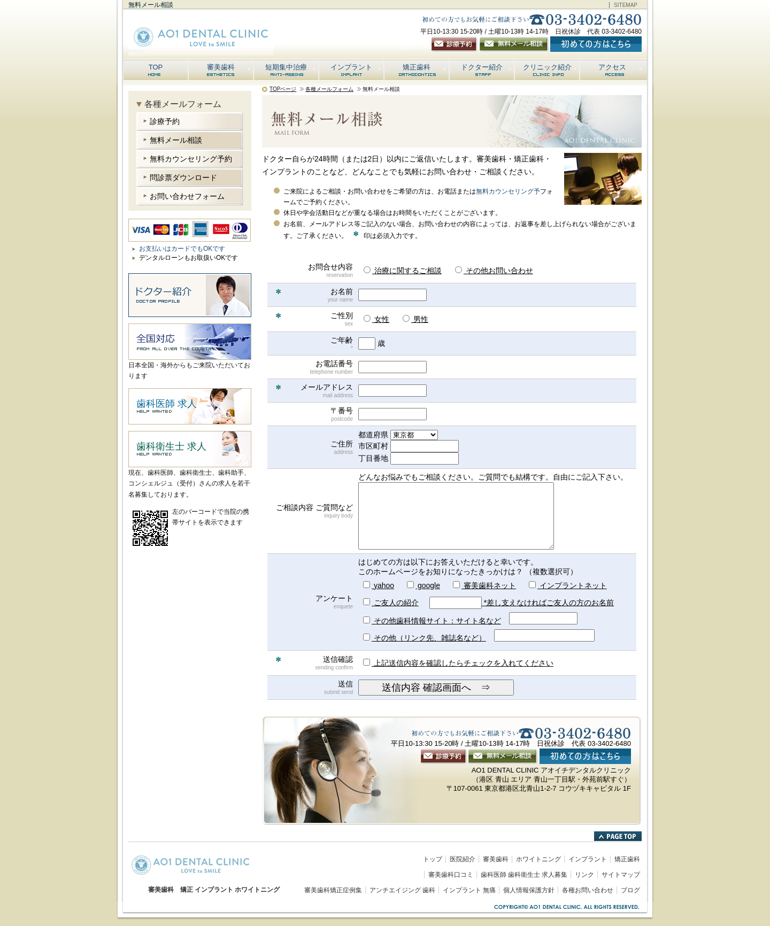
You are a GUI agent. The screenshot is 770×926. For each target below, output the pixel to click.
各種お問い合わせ (587, 890)
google (423, 585)
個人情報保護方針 (529, 890)
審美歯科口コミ (450, 874)
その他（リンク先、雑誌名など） (424, 638)
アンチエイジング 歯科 (402, 890)
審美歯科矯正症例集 (333, 890)
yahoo (378, 585)
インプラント (356, 67)
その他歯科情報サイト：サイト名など (432, 620)
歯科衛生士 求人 (171, 446)
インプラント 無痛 (469, 890)
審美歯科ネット (484, 585)
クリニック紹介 (551, 67)
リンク (584, 874)
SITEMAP (625, 5)
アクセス (620, 67)
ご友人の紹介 (391, 602)
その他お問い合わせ (494, 270)
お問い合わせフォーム (187, 196)
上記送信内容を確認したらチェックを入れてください (458, 663)
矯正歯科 (425, 67)
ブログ (630, 890)
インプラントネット (568, 585)
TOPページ (283, 89)
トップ (432, 859)
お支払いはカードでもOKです (182, 248)
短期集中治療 (291, 67)
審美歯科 (229, 67)
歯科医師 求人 (166, 403)
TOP (156, 67)
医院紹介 (462, 859)
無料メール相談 (176, 140)
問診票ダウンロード (183, 177)
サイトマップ (621, 874)
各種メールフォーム (329, 89)
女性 (376, 319)
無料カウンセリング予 (508, 191)
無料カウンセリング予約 (191, 159)
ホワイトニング (538, 859)
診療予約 (165, 121)
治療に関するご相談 (403, 270)
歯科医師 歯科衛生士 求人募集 (524, 874)
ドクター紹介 (487, 67)
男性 (415, 319)
